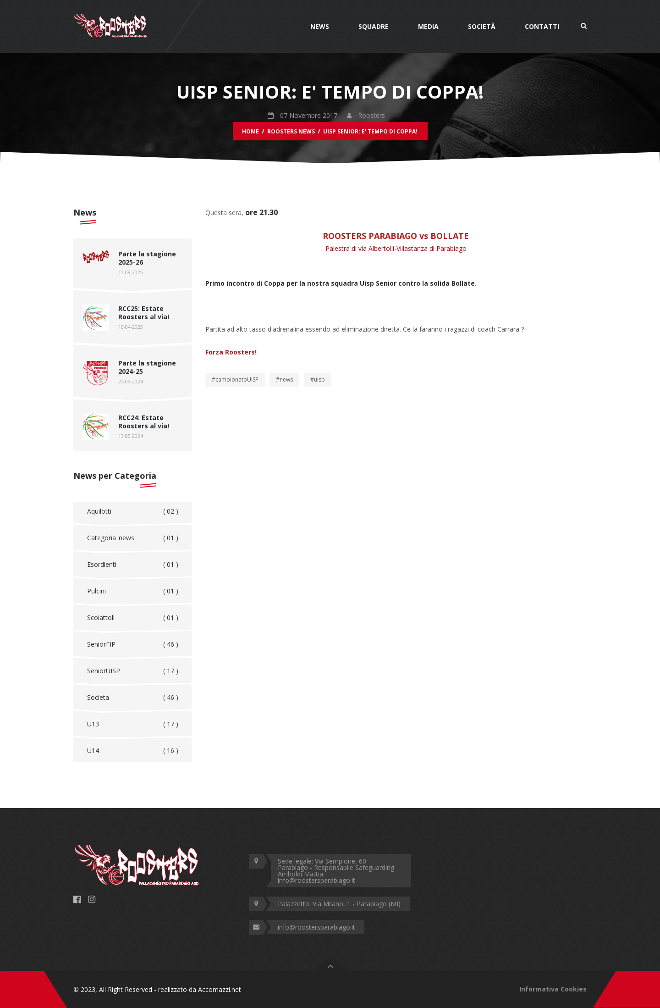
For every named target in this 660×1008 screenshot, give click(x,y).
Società (481, 26)
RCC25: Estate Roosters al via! (143, 312)
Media (428, 26)
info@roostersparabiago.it (316, 927)
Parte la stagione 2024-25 (147, 367)
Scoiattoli (132, 617)
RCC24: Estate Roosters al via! (143, 421)
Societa (132, 697)
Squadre (373, 26)
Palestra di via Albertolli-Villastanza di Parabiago (396, 248)
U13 (132, 724)
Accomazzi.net (219, 989)
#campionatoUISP (235, 379)
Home (250, 131)
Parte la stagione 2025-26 (147, 257)
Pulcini (132, 591)
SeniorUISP (132, 671)
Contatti (542, 26)
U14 (132, 750)
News (319, 26)
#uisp (317, 379)
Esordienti (132, 564)
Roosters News (291, 131)
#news (284, 379)
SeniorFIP (132, 644)
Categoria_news (132, 538)
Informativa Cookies (553, 989)
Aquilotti (132, 511)
